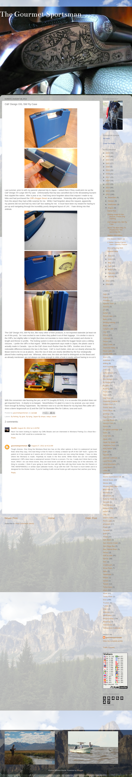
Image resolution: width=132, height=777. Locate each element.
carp (104, 332)
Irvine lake (107, 436)
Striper (105, 578)
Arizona (106, 307)
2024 (108, 153)
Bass (105, 319)
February (112, 273)
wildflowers (107, 615)
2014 (108, 188)
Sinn (105, 562)
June (110, 259)
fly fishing (14, 417)
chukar (105, 335)
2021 (108, 163)
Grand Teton (108, 407)
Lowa (105, 470)
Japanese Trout (109, 445)
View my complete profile (113, 641)
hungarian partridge (110, 430)
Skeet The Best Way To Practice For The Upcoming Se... (116, 230)
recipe (105, 537)
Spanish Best (112, 251)
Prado (105, 527)
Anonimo (106, 300)
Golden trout (108, 404)
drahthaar (107, 360)
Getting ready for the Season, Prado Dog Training (116, 216)
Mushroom (107, 496)
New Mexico (108, 505)
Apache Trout (108, 303)
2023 (108, 156)
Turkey (105, 606)
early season (108, 373)
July (110, 256)
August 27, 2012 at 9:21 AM (42, 446)
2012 (108, 194)
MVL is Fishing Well (115, 248)
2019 (108, 170)
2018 (108, 174)
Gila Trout (107, 398)
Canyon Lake (108, 329)
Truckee (106, 603)
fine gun (106, 376)
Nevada (106, 502)
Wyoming (106, 622)
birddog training (109, 322)
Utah (105, 609)
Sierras (106, 559)
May (110, 263)
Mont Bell (106, 489)
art (104, 310)
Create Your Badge (109, 143)
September (112, 204)
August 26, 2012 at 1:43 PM (28, 428)
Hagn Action (108, 417)
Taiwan (106, 584)
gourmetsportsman (19, 446)
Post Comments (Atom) (25, 523)
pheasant (106, 524)
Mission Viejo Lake (110, 486)
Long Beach (107, 467)
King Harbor (107, 448)
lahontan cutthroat (110, 458)
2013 (108, 191)
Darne (105, 341)
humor (105, 426)
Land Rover (107, 461)
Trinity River (107, 597)
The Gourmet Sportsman (41, 14)
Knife (105, 452)
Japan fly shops (39, 417)
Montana (106, 493)
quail (105, 533)
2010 (108, 284)
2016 (108, 181)
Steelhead (107, 574)
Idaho (105, 433)
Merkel (105, 483)
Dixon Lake (107, 351)
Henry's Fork (108, 423)
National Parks (109, 499)
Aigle (105, 294)
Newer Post (11, 518)
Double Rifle (108, 354)
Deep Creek (107, 345)
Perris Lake (107, 521)
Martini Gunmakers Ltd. (112, 477)
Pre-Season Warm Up (116, 239)
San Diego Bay (109, 546)
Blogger (80, 770)
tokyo (49, 417)
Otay (105, 515)
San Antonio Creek (110, 543)
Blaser (105, 326)
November (112, 197)
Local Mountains (109, 464)
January (111, 277)
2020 (108, 167)
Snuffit (14, 428)
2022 (108, 160)
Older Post (91, 518)
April (110, 266)
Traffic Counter (109, 647)
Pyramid (106, 530)
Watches (106, 612)
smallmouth (107, 565)
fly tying (29, 417)
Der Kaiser (106, 138)
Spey (105, 571)
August (111, 208)
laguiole (106, 455)
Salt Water (107, 540)
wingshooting (108, 618)
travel (54, 417)
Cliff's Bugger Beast (38, 198)
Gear (105, 395)
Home (51, 518)
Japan (105, 439)
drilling (105, 363)
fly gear (22, 417)
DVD (105, 370)
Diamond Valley (109, 348)
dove (105, 357)
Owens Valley (108, 518)
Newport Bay (108, 508)
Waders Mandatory (114, 235)
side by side (107, 555)
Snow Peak (107, 568)
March (110, 270)
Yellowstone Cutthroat (111, 628)
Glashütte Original (110, 401)
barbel (105, 313)
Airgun (105, 297)
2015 (108, 184)
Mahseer (106, 474)
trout (105, 600)
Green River (108, 411)
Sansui (105, 552)
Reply (13, 438)
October (111, 201)
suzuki (105, 581)
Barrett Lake (108, 316)
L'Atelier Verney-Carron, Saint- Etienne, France (117, 243)
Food (105, 392)
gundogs (106, 414)
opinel (105, 511)
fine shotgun (108, 379)
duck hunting (108, 367)
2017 (108, 177)
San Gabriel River (110, 549)
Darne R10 (111, 211)
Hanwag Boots (109, 420)
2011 (108, 281)
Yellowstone (107, 625)
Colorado (106, 338)
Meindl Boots (108, 480)
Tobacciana (107, 587)
